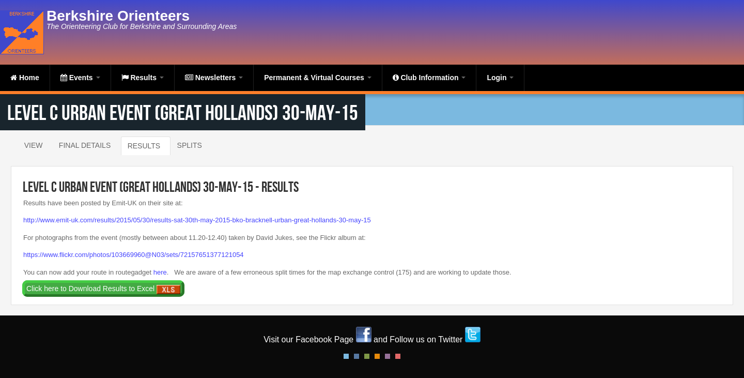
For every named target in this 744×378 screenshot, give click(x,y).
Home (24, 77)
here (160, 272)
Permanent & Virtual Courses (317, 77)
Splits (189, 145)
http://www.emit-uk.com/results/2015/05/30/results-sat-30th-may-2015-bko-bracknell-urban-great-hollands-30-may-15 (197, 220)
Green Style (366, 356)
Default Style (346, 356)
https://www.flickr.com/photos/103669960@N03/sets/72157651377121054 (133, 255)
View (33, 145)
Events (80, 77)
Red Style (397, 356)
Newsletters (214, 77)
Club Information (429, 77)
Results (142, 77)
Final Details (85, 145)
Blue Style (356, 356)
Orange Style (377, 356)
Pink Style (387, 356)
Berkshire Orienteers (118, 16)
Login (500, 77)
